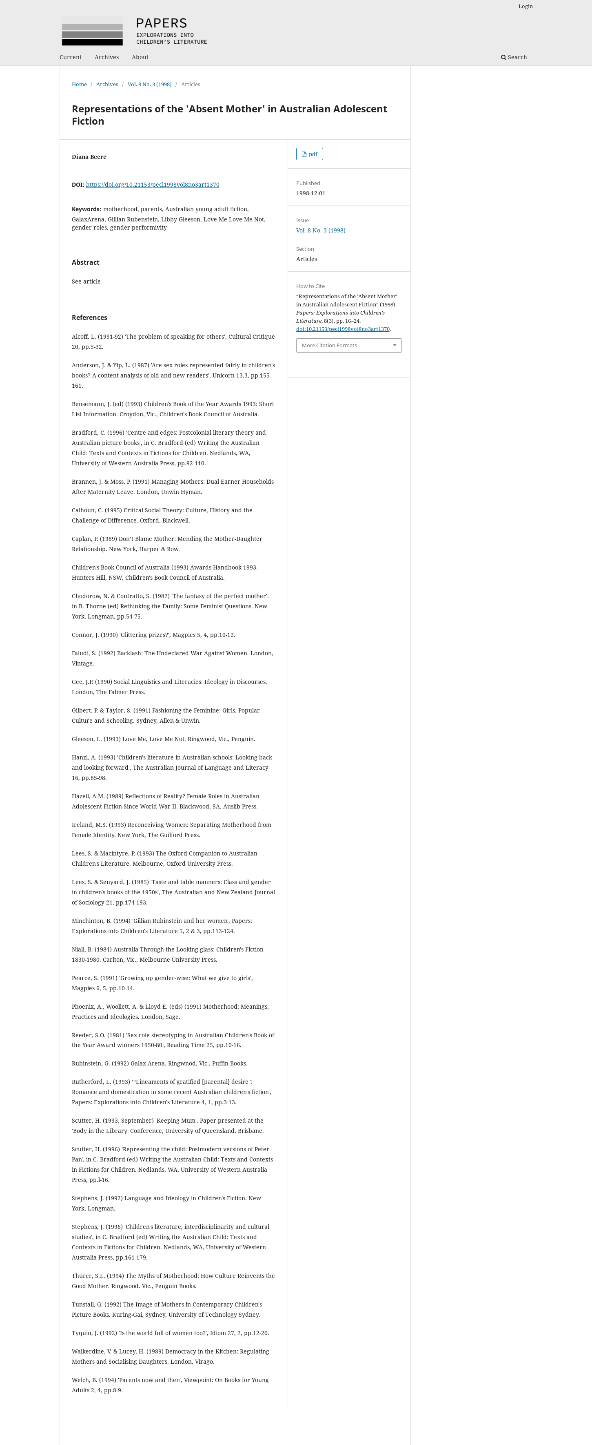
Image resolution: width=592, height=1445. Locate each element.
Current (71, 57)
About (140, 57)
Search (514, 57)
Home (79, 84)
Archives (107, 57)
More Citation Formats (329, 345)
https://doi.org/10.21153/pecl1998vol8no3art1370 (153, 184)
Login (526, 6)
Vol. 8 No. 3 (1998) (150, 84)
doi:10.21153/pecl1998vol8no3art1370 (343, 329)
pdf (312, 154)
